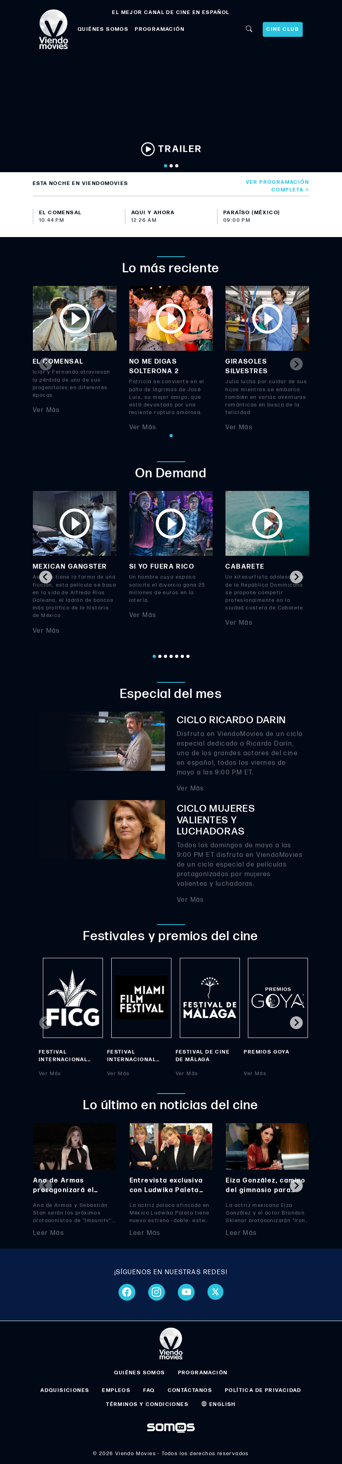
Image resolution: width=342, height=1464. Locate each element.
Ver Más (46, 410)
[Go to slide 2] (171, 165)
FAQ (149, 1390)
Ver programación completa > (277, 186)
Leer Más (48, 1233)
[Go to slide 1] (165, 165)
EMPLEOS (116, 1390)
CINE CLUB (282, 29)
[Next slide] (296, 364)
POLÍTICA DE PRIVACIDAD (263, 1390)
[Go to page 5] (176, 656)
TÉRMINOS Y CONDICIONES (147, 1404)
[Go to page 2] (159, 656)
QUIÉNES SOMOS (103, 29)
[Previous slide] (45, 364)
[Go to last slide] (45, 577)
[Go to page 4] (171, 656)
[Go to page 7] (187, 656)
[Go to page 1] (171, 435)
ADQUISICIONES (64, 1390)
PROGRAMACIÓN (160, 29)
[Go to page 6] (182, 656)
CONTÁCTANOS (190, 1390)
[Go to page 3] (165, 656)
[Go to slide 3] (176, 165)
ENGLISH (218, 1404)
